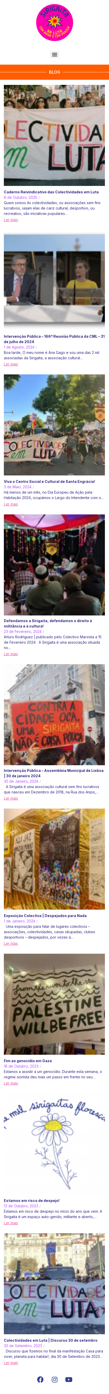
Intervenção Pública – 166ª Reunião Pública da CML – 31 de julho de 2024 (54, 339)
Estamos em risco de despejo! (32, 1200)
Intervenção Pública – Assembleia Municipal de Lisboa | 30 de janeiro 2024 (54, 773)
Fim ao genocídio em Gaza (28, 1061)
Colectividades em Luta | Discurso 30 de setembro (50, 1340)
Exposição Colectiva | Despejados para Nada (45, 915)
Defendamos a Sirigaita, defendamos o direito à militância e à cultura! (48, 623)
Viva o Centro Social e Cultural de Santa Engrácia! (49, 481)
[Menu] (54, 54)
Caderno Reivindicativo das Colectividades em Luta (51, 192)
